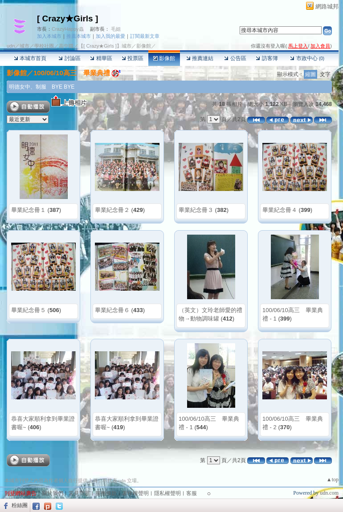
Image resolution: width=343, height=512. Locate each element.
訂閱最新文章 (144, 36)
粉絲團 (20, 505)
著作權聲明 (135, 493)
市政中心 (307, 58)
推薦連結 (199, 58)
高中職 (66, 46)
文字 (325, 74)
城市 (24, 46)
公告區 (235, 58)
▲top (333, 479)
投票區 (132, 58)
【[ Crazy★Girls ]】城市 (104, 46)
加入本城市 (49, 36)
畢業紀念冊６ (112, 310)
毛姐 (116, 29)
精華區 (101, 58)
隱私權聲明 (167, 493)
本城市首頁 (30, 58)
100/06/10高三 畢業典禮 (71, 73)
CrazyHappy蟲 (68, 29)
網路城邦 (327, 6)
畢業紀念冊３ (196, 210)
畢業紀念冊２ (112, 210)
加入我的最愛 (110, 36)
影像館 (164, 58)
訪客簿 (267, 58)
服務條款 (106, 493)
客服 (191, 493)
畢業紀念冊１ (28, 210)
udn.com (329, 493)
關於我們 (52, 493)
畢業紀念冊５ (28, 310)
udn (11, 46)
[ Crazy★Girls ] (67, 18)
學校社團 (44, 46)
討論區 (69, 58)
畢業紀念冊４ (279, 210)
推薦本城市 (78, 36)
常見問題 (79, 493)
